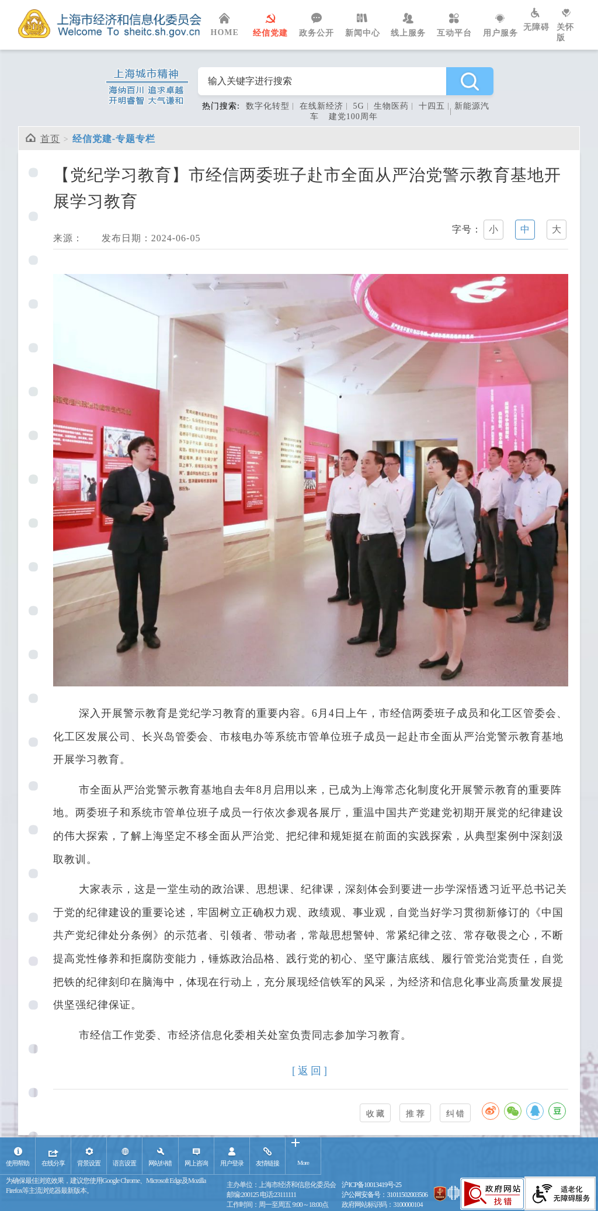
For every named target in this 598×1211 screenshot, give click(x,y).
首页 (50, 139)
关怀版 (568, 25)
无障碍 (540, 20)
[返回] (310, 1071)
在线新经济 (321, 106)
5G (358, 106)
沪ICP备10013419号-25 (371, 1185)
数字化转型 (268, 106)
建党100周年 (353, 116)
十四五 (432, 106)
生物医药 (391, 106)
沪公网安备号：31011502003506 (384, 1195)
